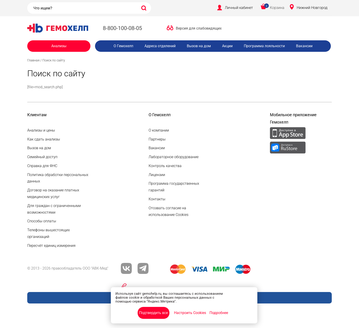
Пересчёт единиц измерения (51, 245)
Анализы (58, 46)
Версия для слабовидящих (199, 28)
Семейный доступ (42, 157)
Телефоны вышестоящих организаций (48, 233)
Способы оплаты (41, 221)
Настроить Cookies (190, 313)
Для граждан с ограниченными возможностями (54, 209)
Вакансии (304, 46)
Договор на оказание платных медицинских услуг (53, 193)
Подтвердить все (153, 313)
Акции (227, 46)
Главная (33, 60)
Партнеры (157, 139)
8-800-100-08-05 (122, 28)
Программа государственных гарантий (174, 186)
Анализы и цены (41, 130)
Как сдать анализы (43, 139)
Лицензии (157, 175)
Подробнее (218, 313)
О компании (159, 130)
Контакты (157, 199)
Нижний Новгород (312, 8)
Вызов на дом (199, 46)
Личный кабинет (239, 8)
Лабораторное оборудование (174, 157)
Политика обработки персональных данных (57, 178)
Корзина (277, 8)
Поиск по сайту (53, 60)
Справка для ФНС (42, 166)
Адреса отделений (160, 46)
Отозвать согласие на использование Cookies (168, 211)
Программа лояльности (264, 46)
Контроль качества (165, 166)
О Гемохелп (123, 46)
